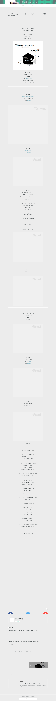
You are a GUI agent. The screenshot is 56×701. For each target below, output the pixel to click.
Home (23, 5)
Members (32, 5)
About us (27, 5)
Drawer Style (28, 361)
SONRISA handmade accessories (28, 96)
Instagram (29, 100)
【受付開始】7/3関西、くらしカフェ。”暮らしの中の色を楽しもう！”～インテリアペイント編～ (26, 630)
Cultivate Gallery (29, 78)
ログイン (48, 2)
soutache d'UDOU (28, 150)
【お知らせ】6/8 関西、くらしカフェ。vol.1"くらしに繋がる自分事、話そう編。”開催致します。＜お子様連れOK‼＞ (30, 641)
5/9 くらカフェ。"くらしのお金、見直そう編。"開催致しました (20, 651)
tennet (28, 269)
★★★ (28, 220)
